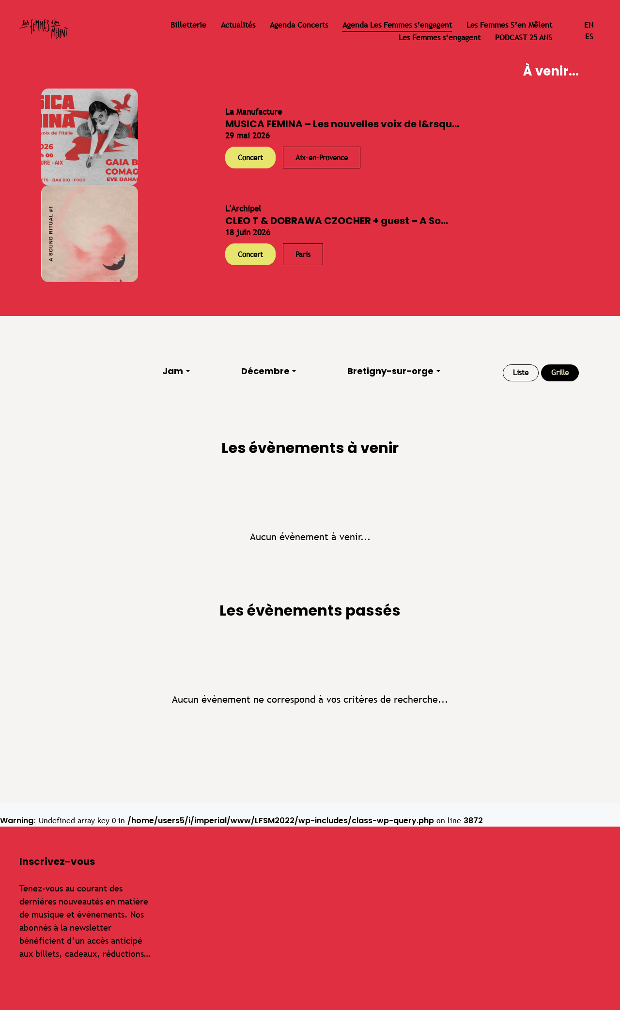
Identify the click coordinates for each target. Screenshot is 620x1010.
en (588, 25)
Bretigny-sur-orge (390, 371)
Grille (560, 372)
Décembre (265, 371)
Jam (172, 371)
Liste (520, 372)
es (589, 36)
